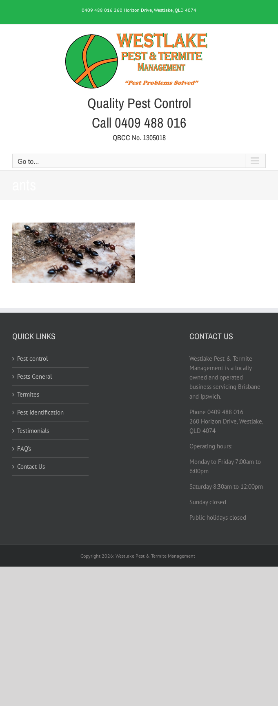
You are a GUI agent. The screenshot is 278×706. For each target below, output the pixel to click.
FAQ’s (24, 448)
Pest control (32, 358)
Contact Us (31, 466)
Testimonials (33, 431)
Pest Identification (40, 412)
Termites (28, 394)
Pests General (34, 376)
